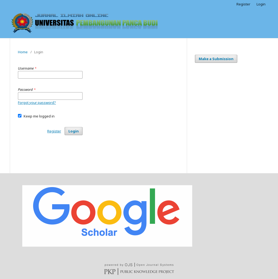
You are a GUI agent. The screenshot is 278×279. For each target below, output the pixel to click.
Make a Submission (216, 58)
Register (243, 4)
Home (23, 51)
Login (261, 4)
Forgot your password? (37, 102)
